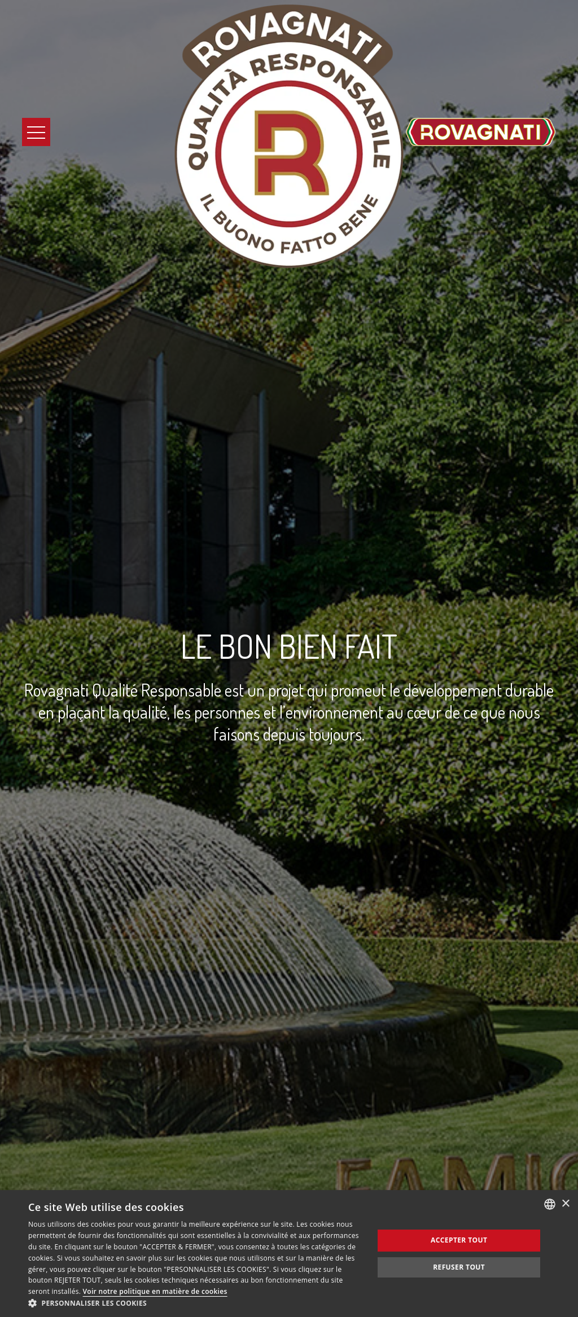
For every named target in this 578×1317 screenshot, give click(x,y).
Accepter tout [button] (459, 1240)
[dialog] (289, 1253)
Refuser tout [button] (459, 1267)
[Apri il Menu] (36, 132)
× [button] (565, 1204)
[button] (196, 1303)
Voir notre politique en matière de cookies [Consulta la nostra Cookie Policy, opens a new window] (155, 1291)
